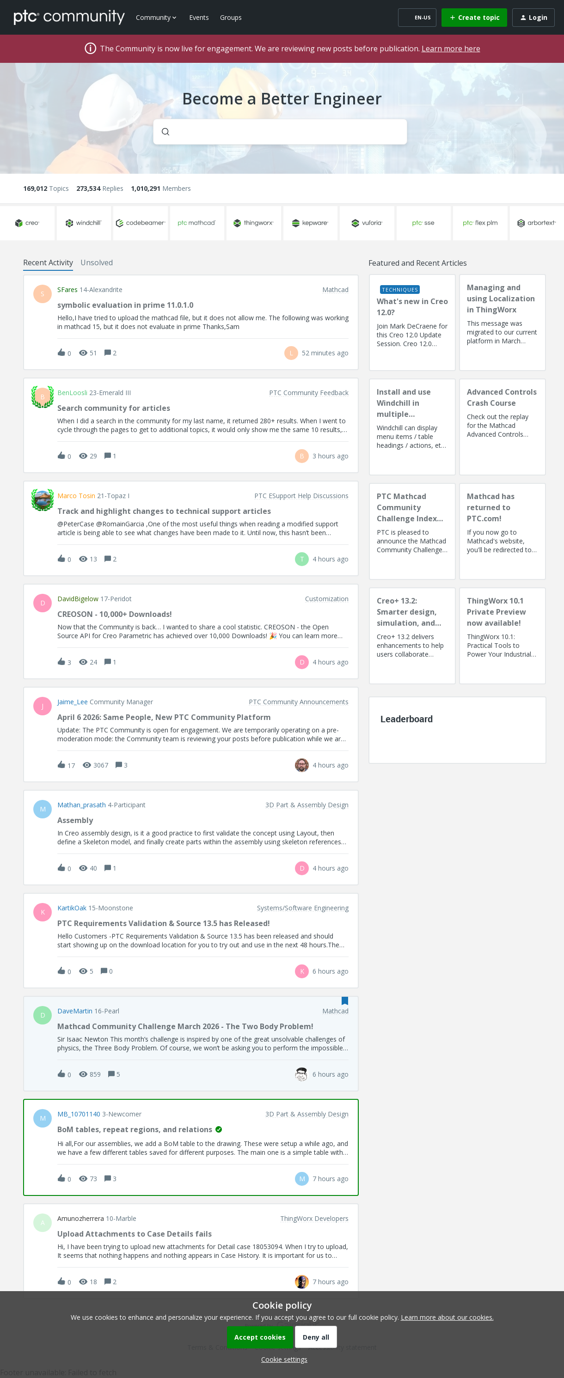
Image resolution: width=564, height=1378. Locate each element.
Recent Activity (48, 262)
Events (199, 17)
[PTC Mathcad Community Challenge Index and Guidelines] (412, 531)
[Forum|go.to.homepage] (69, 17)
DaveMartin (74, 1011)
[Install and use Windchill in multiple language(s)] (412, 427)
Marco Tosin (76, 496)
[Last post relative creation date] (325, 353)
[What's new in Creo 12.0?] (412, 322)
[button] (282, 1359)
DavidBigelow (77, 599)
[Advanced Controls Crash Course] (502, 427)
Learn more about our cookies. (447, 1317)
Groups (231, 17)
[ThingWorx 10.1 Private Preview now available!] (502, 635)
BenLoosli (72, 393)
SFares (67, 290)
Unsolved (96, 262)
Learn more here (451, 48)
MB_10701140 (78, 1114)
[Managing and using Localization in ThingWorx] (502, 322)
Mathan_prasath (81, 805)
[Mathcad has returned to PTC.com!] (502, 531)
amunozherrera (80, 1218)
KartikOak (71, 908)
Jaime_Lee (72, 702)
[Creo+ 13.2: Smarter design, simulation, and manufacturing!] (412, 635)
